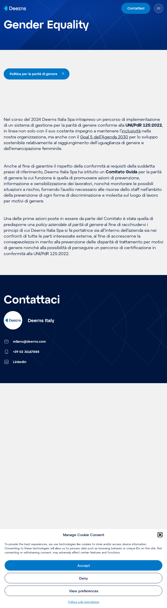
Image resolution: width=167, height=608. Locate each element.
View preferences (83, 591)
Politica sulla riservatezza (83, 601)
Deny (83, 578)
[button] (160, 534)
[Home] (15, 8)
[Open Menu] (158, 8)
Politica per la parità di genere (37, 74)
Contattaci (135, 8)
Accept (83, 565)
